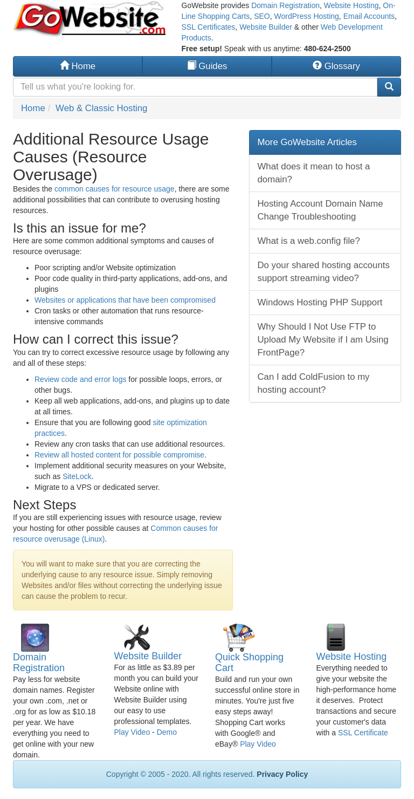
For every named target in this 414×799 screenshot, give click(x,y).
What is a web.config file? (309, 241)
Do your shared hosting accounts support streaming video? (324, 271)
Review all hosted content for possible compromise (119, 454)
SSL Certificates (209, 27)
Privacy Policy (282, 774)
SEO (262, 16)
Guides (207, 66)
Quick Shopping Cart (249, 662)
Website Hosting (351, 5)
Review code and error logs (80, 379)
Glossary (336, 66)
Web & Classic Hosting (101, 108)
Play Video (132, 732)
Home (77, 66)
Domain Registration (285, 5)
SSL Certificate (363, 732)
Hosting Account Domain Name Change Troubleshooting (320, 210)
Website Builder (265, 27)
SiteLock (77, 476)
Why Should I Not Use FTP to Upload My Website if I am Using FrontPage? (323, 340)
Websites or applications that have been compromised (125, 300)
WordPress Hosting (306, 16)
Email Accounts (369, 16)
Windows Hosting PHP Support (320, 302)
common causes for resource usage (114, 189)
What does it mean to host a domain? (314, 173)
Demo (167, 732)
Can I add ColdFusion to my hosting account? (314, 383)
